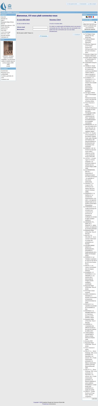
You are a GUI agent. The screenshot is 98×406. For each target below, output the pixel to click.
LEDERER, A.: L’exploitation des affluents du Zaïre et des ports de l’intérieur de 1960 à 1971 (90, 328)
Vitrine (2, 39)
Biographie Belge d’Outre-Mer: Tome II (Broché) (90, 321)
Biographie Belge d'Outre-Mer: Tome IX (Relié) (90, 287)
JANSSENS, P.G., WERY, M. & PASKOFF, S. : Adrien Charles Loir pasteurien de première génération (91, 225)
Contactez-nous (5, 79)
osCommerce (52, 404)
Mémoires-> (4, 33)
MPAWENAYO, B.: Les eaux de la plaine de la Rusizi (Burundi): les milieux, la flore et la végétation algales (91, 128)
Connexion (16, 12)
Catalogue (9, 12)
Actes (2, 17)
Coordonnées (4, 70)
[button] (72, 4)
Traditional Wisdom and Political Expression (90, 40)
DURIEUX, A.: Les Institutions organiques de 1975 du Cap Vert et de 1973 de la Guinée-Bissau (91, 260)
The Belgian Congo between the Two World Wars (90, 35)
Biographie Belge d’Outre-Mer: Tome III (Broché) (90, 232)
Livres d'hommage (5, 32)
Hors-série (3, 30)
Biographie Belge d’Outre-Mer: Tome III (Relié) (90, 344)
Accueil (3, 12)
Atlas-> (3, 20)
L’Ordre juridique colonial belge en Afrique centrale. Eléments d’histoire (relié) (90, 336)
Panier (84, 31)
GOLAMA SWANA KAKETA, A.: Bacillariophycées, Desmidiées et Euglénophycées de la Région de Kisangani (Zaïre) (90, 250)
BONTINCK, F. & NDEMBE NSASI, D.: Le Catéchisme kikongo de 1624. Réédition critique (90, 314)
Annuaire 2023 (89, 341)
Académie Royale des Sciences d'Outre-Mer (53, 402)
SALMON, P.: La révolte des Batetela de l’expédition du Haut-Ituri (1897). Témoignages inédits (91, 109)
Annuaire (3, 18)
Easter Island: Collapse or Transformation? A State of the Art (91, 59)
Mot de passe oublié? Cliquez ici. (25, 33)
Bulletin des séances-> (6, 25)
